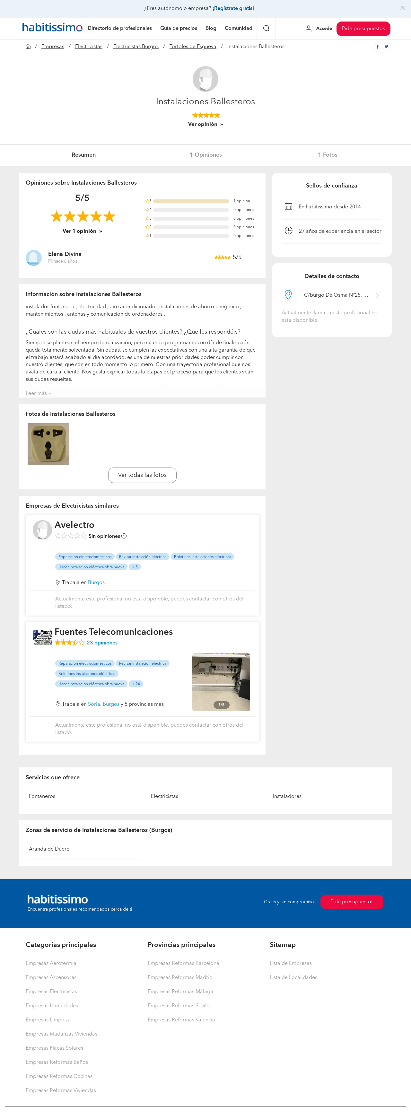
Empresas (52, 46)
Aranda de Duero (49, 849)
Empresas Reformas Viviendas (61, 1090)
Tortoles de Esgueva (193, 46)
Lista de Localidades (293, 977)
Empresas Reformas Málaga (180, 991)
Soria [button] (94, 704)
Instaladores (287, 796)
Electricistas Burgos (136, 46)
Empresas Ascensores (51, 977)
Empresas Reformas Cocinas (59, 1076)
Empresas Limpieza (48, 1020)
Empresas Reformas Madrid (180, 977)
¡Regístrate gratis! (233, 8)
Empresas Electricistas (51, 991)
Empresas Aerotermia (51, 963)
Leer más (36, 393)
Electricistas (88, 46)
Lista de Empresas (291, 963)
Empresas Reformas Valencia (181, 1020)
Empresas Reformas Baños (57, 1062)
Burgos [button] (96, 582)
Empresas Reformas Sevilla (179, 1006)
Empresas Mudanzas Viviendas (61, 1034)
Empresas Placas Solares (54, 1048)
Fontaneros (42, 796)
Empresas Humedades (52, 1006)
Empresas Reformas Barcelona (183, 963)
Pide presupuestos (363, 28)
